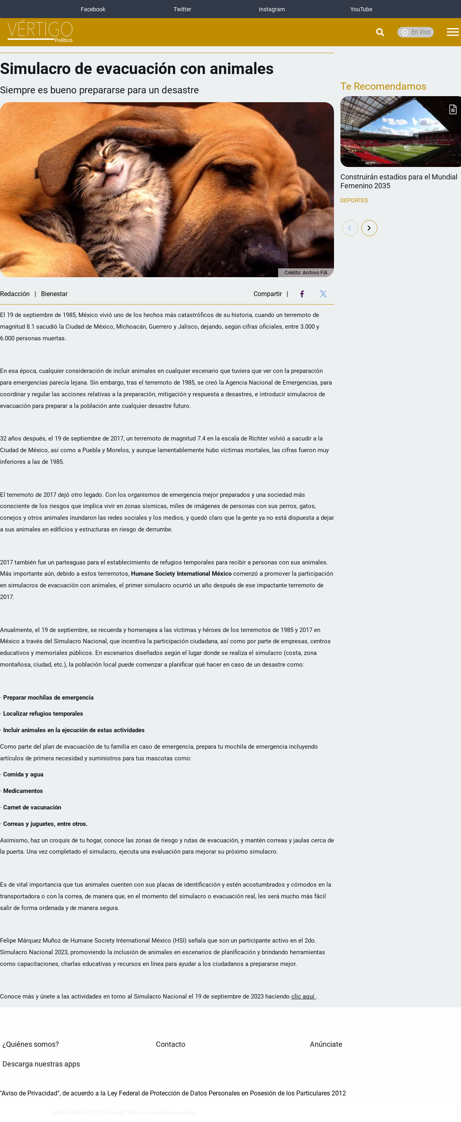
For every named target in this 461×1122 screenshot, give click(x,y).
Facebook (93, 9)
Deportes (354, 200)
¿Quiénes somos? (30, 1044)
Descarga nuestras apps (41, 1064)
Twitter (182, 9)
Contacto (170, 1044)
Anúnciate (326, 1044)
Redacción (15, 294)
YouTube (361, 9)
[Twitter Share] (323, 293)
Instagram (272, 9)
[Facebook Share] (302, 293)
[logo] (40, 32)
